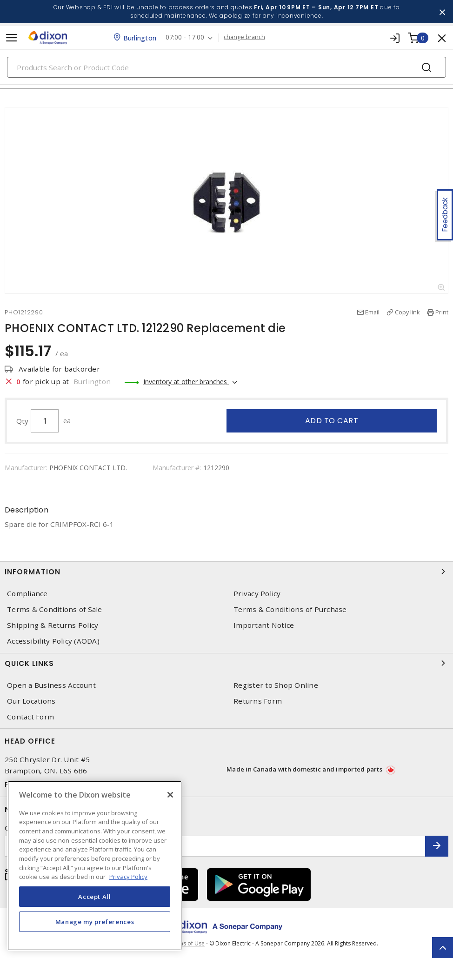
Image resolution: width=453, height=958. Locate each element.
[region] (94, 866)
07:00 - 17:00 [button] (185, 37)
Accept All (94, 896)
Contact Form (30, 716)
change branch (244, 37)
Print (441, 312)
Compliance (27, 593)
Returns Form (257, 701)
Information (226, 571)
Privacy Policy (257, 593)
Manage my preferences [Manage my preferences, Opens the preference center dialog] (94, 922)
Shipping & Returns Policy (52, 625)
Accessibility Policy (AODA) (53, 641)
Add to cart (332, 420)
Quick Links (226, 663)
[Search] (226, 67)
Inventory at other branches (186, 381)
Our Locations (31, 701)
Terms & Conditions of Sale (54, 609)
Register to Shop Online (275, 685)
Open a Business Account (51, 685)
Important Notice (263, 625)
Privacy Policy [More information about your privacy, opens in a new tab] (128, 876)
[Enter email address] (215, 846)
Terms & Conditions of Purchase (290, 609)
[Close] (170, 795)
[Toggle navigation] (12, 38)
